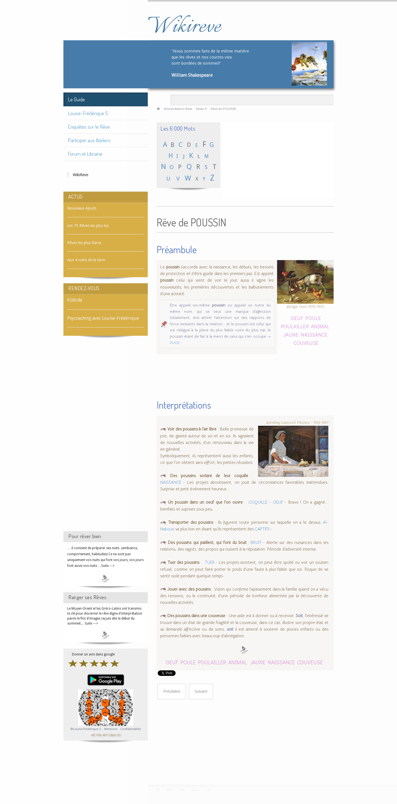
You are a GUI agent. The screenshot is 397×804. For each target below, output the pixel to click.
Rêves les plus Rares (84, 242)
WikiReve (80, 175)
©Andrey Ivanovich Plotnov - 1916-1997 (297, 422)
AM (104, 734)
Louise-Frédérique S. (88, 113)
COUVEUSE (305, 342)
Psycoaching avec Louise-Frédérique (103, 318)
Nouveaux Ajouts (81, 208)
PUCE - (176, 342)
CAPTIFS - (263, 529)
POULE (313, 317)
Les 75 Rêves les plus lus (88, 225)
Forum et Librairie (85, 153)
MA (98, 734)
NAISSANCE (314, 334)
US (118, 734)
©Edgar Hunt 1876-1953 (305, 306)
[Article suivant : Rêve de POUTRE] (201, 691)
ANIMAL (320, 326)
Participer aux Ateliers (89, 140)
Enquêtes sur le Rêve (89, 126)
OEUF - (279, 502)
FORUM (74, 300)
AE (93, 734)
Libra (112, 734)
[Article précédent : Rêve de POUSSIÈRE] (172, 691)
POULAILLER (295, 326)
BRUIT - (257, 542)
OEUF (297, 317)
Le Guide (76, 99)
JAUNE (291, 334)
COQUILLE (257, 502)
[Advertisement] (105, 438)
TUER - (211, 562)
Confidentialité (130, 729)
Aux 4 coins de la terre (86, 260)
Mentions (111, 729)
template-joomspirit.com (395, 764)
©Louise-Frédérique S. (86, 729)
